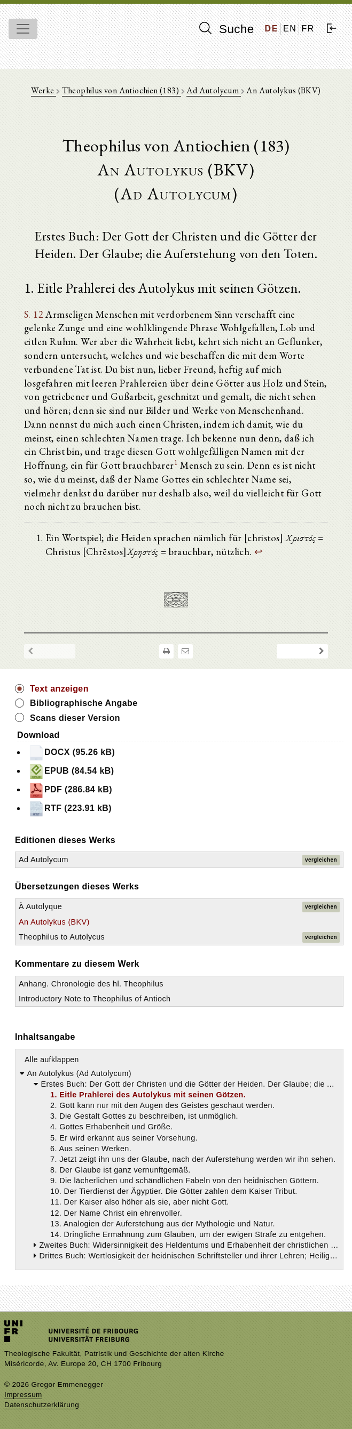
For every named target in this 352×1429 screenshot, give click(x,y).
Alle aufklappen (52, 1059)
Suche (226, 29)
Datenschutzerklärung (41, 1405)
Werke (43, 90)
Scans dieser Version (75, 717)
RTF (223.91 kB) (70, 809)
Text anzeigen (59, 688)
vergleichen (321, 860)
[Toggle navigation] (23, 29)
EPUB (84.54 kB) (71, 772)
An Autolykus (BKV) (54, 922)
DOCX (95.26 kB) (71, 753)
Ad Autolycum (213, 90)
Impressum (23, 1395)
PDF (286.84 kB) (70, 790)
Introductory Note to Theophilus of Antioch (95, 998)
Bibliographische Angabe (84, 703)
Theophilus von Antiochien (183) (121, 90)
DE (271, 28)
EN (289, 28)
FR (308, 28)
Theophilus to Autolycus (62, 937)
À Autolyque (40, 906)
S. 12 (33, 314)
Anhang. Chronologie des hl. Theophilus (91, 984)
